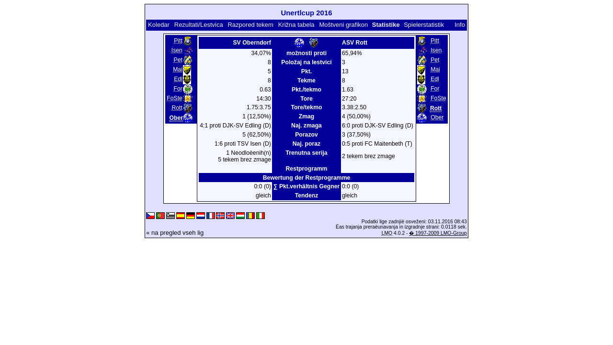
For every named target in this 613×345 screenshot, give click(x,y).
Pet (178, 60)
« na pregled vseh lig (175, 232)
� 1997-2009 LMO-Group (437, 233)
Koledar (159, 24)
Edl (178, 79)
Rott (176, 107)
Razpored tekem (250, 24)
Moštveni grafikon (343, 24)
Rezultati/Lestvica (198, 24)
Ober (437, 117)
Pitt (178, 40)
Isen (176, 50)
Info (459, 24)
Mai (177, 69)
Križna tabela (296, 24)
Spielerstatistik (424, 24)
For (178, 88)
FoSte (174, 98)
